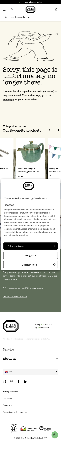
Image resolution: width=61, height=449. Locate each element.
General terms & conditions (15, 412)
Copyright (7, 405)
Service (8, 349)
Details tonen (39, 264)
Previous (50, 130)
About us (9, 358)
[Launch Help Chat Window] (55, 434)
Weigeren (30, 255)
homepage (8, 99)
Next (57, 130)
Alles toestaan (31, 246)
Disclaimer (7, 398)
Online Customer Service (15, 296)
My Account (12, 9)
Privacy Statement (11, 392)
